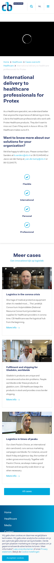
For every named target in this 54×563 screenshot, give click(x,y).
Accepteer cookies (15, 558)
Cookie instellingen (30, 552)
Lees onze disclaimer (23, 549)
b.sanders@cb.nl (22, 155)
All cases (27, 491)
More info (11, 328)
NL (39, 6)
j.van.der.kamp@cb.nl (35, 159)
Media (7, 525)
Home (6, 62)
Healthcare (17, 62)
